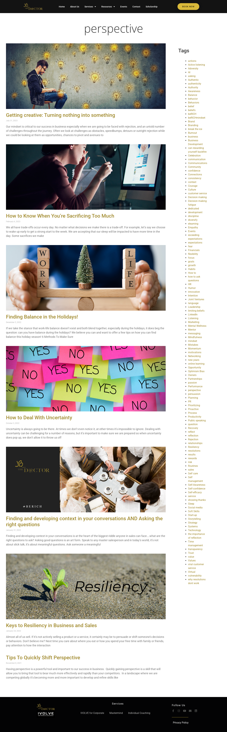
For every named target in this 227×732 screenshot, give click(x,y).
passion (192, 382)
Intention (193, 295)
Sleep (191, 503)
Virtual (191, 571)
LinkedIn (193, 314)
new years (193, 359)
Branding (193, 125)
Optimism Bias (196, 371)
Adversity (193, 68)
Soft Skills (193, 511)
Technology (194, 530)
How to (192, 272)
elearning (193, 223)
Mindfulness (195, 337)
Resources (108, 6)
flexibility (193, 253)
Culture (192, 189)
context (192, 182)
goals (191, 261)
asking (191, 76)
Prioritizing (194, 405)
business (193, 136)
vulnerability (195, 575)
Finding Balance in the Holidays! (42, 317)
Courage (192, 185)
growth (192, 265)
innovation (194, 291)
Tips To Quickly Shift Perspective (43, 658)
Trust (191, 552)
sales (191, 469)
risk (190, 462)
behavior (193, 98)
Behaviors (193, 102)
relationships (195, 443)
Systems (193, 526)
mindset (192, 341)
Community (194, 166)
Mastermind (116, 713)
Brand (191, 121)
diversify (193, 219)
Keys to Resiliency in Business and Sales (51, 625)
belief (191, 106)
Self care (193, 473)
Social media (195, 507)
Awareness (194, 91)
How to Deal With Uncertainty (39, 418)
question (193, 424)
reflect (191, 431)
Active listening (196, 64)
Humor (192, 288)
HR (189, 284)
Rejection (193, 439)
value (191, 556)
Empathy (193, 227)
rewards (192, 458)
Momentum (194, 348)
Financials (194, 250)
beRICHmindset (196, 117)
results (191, 454)
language (193, 303)
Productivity (194, 416)
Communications (197, 163)
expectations (195, 242)
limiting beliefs (196, 310)
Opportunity (194, 367)
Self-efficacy (195, 492)
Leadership (194, 306)
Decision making (197, 197)
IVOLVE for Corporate (92, 713)
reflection (193, 435)
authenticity (194, 83)
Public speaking (197, 420)
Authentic (193, 79)
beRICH (192, 113)
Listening (193, 318)
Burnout (192, 132)
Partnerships (195, 378)
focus (191, 257)
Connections (195, 174)
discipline (193, 216)
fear (190, 246)
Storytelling (194, 518)
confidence (194, 170)
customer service (197, 193)
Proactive (193, 409)
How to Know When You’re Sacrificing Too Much (60, 216)
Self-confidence (196, 488)
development (195, 212)
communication (197, 159)
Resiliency (193, 446)
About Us (74, 6)
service (192, 496)
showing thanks (197, 499)
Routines (193, 465)
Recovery (193, 428)
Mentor (192, 329)
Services (90, 6)
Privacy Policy (181, 722)
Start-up (192, 515)
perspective (113, 28)
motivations (194, 352)
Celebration (194, 155)
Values (192, 560)
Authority (193, 87)
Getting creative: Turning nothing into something (60, 115)
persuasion (194, 393)
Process (192, 412)
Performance (195, 386)
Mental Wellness (197, 325)
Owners (192, 375)
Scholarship (151, 6)
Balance (192, 95)
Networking (194, 356)
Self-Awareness (196, 484)
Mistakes (193, 344)
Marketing (193, 322)
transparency (195, 549)
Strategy (192, 522)
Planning (193, 397)
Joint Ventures (196, 299)
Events (123, 6)
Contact (136, 6)
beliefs (191, 110)
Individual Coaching (139, 713)
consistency (194, 178)
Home (62, 6)
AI (189, 72)
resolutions (194, 450)
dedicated (193, 208)
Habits (191, 269)
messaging (194, 333)
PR (189, 401)
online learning (196, 363)
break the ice (195, 129)
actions (192, 60)
